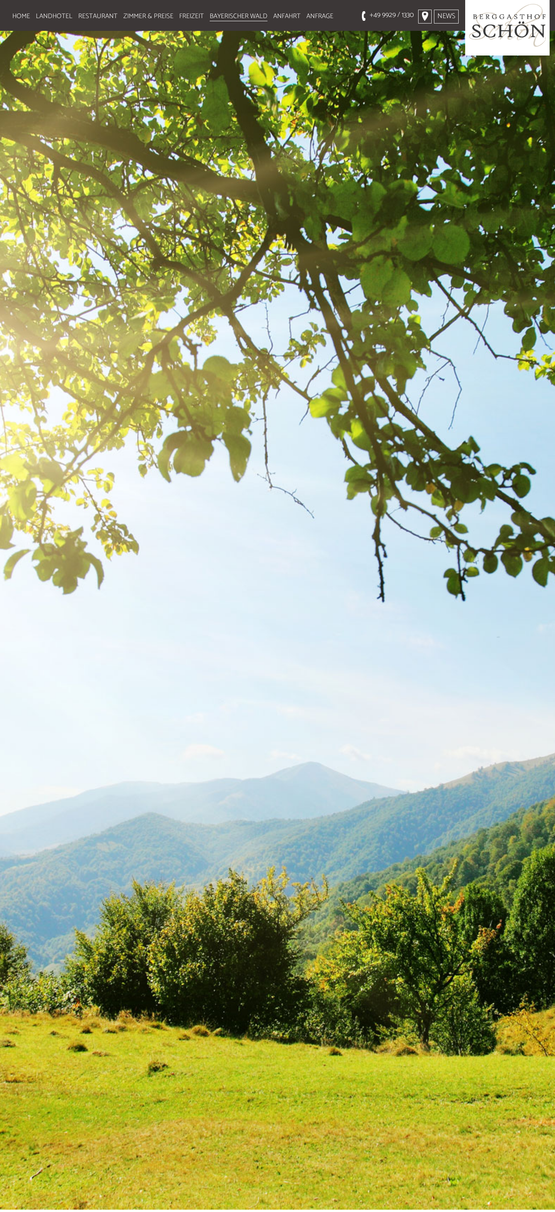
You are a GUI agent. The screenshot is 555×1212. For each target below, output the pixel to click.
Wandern (61, 1199)
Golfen (347, 1199)
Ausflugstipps (135, 1199)
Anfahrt (287, 16)
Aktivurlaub (213, 1199)
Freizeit (191, 16)
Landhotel (54, 16)
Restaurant (98, 16)
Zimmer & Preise (148, 16)
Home (21, 16)
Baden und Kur (417, 1199)
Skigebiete (285, 1199)
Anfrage (319, 16)
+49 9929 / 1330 (392, 15)
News (446, 16)
